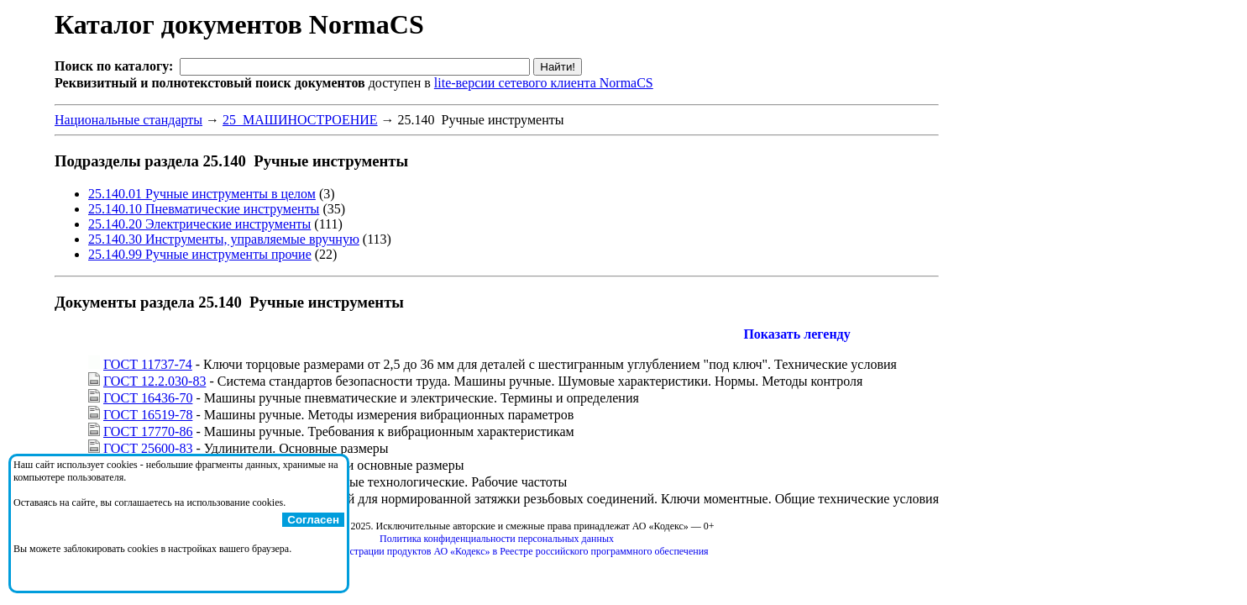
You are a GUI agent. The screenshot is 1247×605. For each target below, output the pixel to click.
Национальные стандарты (128, 120)
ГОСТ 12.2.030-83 (154, 381)
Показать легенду (796, 334)
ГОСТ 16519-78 (147, 415)
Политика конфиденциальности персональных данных (497, 538)
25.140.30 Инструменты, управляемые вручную (223, 239)
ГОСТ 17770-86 (147, 431)
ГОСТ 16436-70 (147, 398)
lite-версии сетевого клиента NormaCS (543, 83)
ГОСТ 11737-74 (147, 364)
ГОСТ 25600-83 (147, 448)
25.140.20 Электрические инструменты (199, 224)
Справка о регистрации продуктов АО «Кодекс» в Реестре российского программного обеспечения (496, 551)
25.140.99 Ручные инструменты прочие (200, 254)
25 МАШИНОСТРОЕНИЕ (300, 120)
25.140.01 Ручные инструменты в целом (202, 194)
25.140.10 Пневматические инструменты (203, 209)
